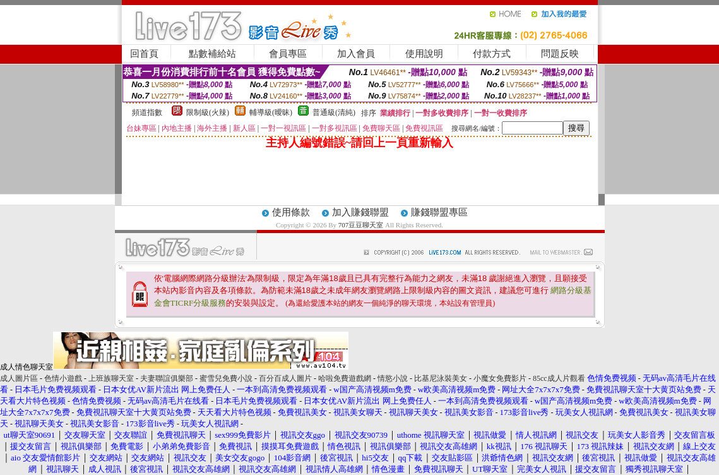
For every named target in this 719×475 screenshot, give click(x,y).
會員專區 (288, 54)
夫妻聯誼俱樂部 (166, 378)
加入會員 (356, 54)
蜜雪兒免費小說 (226, 378)
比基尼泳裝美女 (440, 378)
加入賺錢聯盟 (360, 212)
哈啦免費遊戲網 (344, 378)
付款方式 (492, 54)
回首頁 (144, 54)
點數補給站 (212, 54)
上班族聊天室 (111, 378)
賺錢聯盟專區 (439, 212)
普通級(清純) (333, 112)
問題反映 (560, 54)
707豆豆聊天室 (361, 225)
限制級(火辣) (207, 112)
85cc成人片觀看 (559, 378)
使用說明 (424, 54)
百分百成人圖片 (285, 378)
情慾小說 (392, 378)
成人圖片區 (19, 378)
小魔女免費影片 (499, 378)
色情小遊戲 (63, 378)
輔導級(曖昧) (270, 112)
